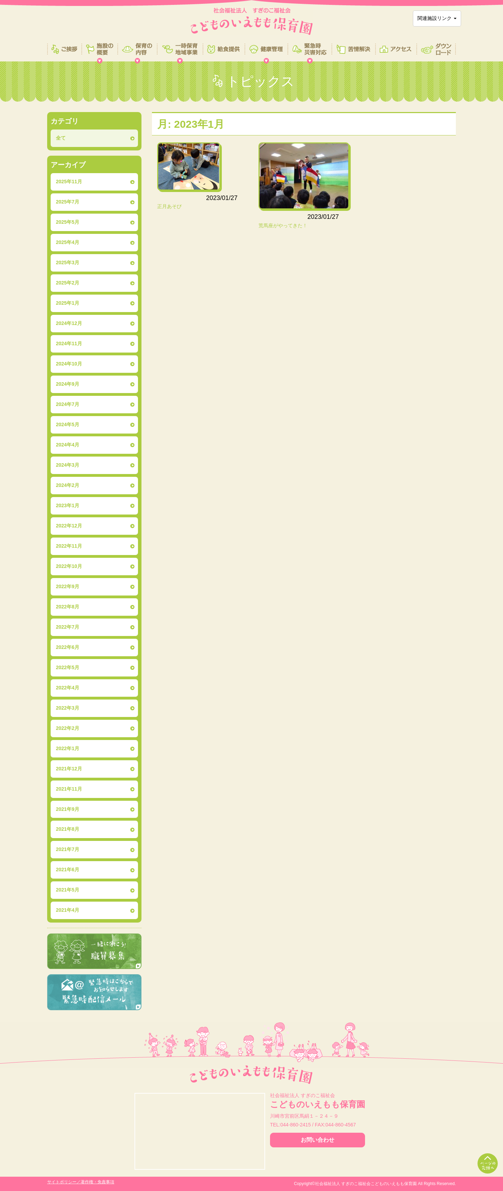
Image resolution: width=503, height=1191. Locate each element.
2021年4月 (67, 910)
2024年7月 (67, 404)
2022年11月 (69, 546)
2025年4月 (67, 242)
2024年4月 (67, 444)
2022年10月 (69, 566)
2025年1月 (67, 303)
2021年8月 (67, 829)
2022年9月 (67, 586)
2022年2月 (67, 728)
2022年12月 (69, 525)
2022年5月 (67, 667)
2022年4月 (67, 687)
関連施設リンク (437, 18)
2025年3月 (67, 262)
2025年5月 (67, 222)
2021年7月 (67, 849)
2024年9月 (67, 384)
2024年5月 (67, 424)
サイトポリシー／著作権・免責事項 (80, 1181)
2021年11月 (69, 789)
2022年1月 (67, 748)
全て (61, 138)
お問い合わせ (317, 1140)
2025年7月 (67, 202)
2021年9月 (67, 809)
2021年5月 (67, 890)
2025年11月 (69, 181)
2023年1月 (67, 505)
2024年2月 (67, 485)
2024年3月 (67, 465)
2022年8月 (67, 606)
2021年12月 (69, 768)
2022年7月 (67, 627)
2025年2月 (67, 283)
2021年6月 (67, 869)
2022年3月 (67, 708)
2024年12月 (69, 323)
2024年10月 (69, 364)
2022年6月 (67, 647)
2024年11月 (69, 343)
